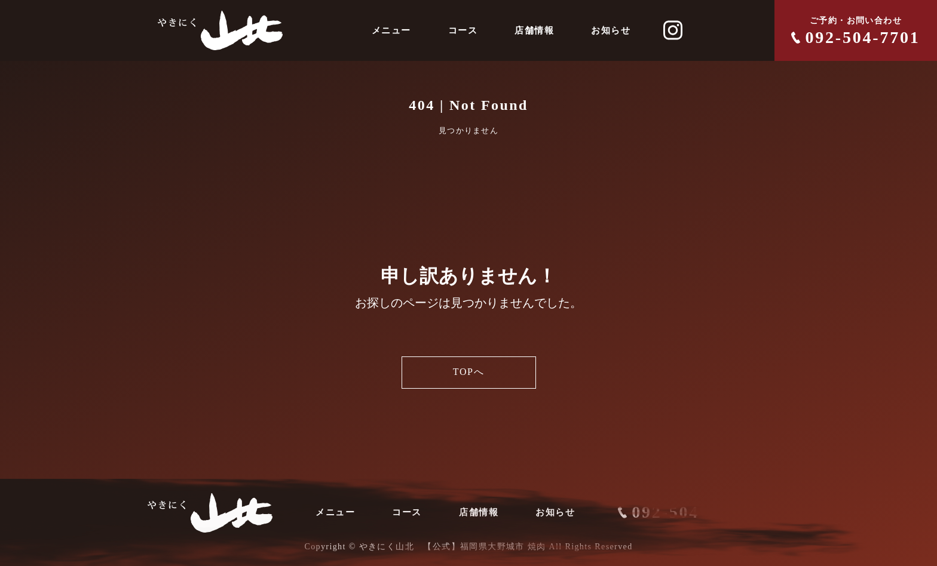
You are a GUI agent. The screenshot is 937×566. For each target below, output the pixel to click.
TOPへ (469, 372)
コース (463, 30)
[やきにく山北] (220, 30)
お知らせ (610, 30)
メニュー (391, 30)
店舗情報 (534, 30)
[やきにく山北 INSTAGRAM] (672, 30)
